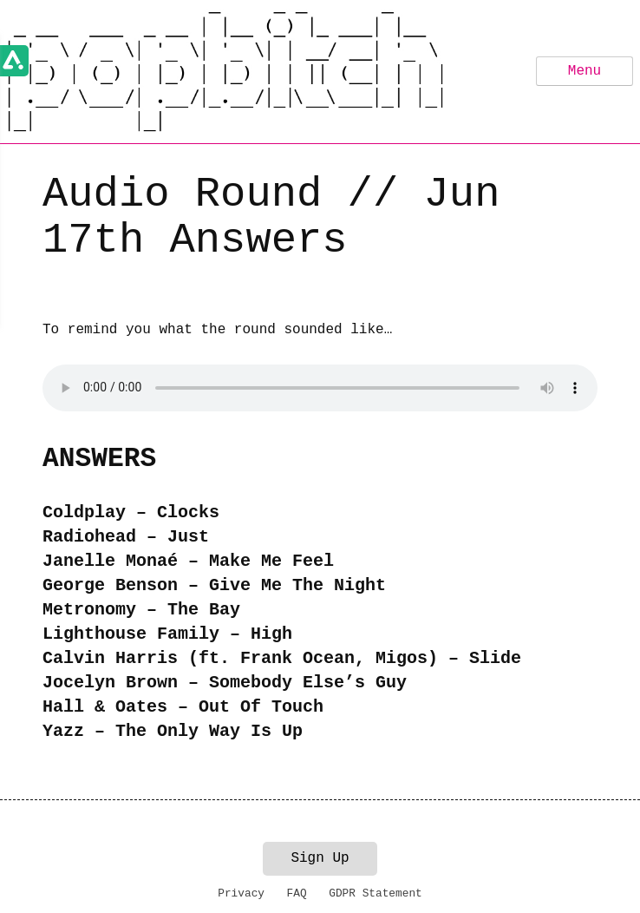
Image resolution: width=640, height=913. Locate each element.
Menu (584, 71)
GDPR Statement (375, 893)
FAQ (297, 893)
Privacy (241, 893)
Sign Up (320, 858)
